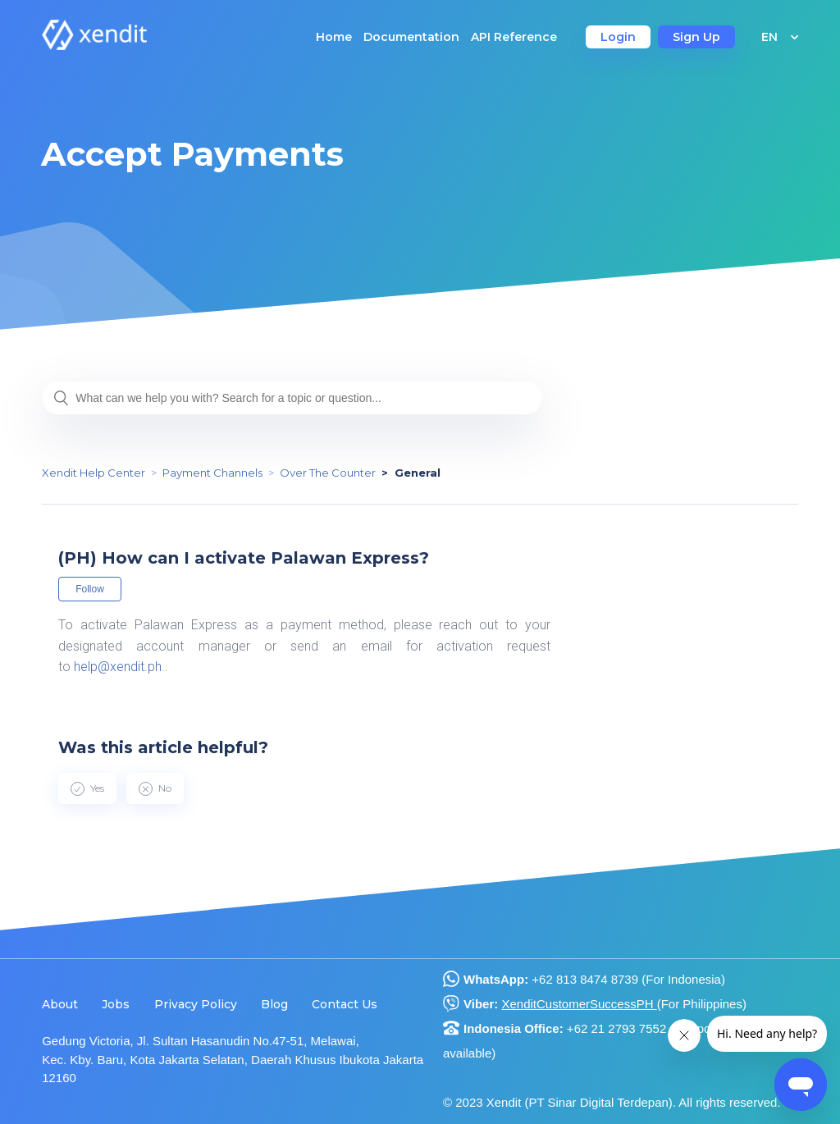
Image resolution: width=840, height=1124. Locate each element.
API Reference (514, 37)
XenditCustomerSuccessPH (578, 1004)
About (60, 1004)
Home (334, 37)
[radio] (87, 788)
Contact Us (344, 1004)
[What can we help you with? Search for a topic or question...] (292, 398)
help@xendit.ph (118, 666)
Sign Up (696, 37)
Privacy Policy (195, 1004)
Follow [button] (89, 589)
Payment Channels (212, 472)
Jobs (116, 1004)
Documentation (411, 37)
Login (618, 37)
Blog (274, 1004)
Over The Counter (328, 472)
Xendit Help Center (93, 472)
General (418, 472)
